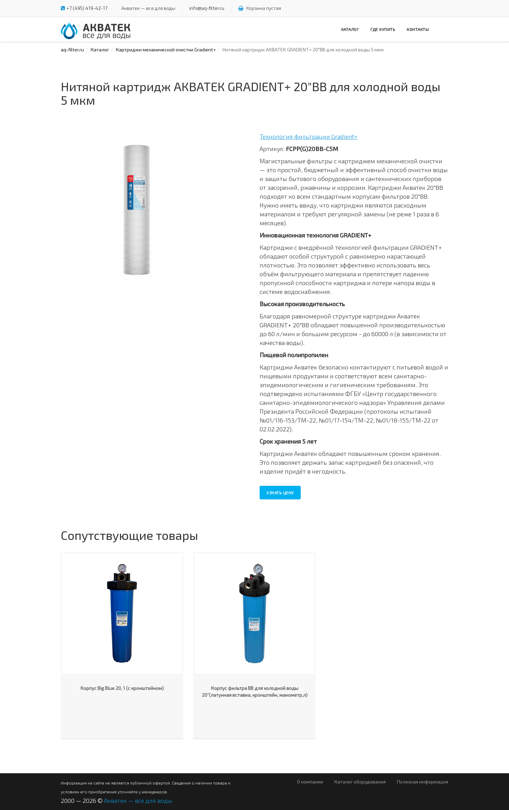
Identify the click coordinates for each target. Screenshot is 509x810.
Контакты (418, 29)
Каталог (350, 29)
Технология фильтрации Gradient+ (309, 136)
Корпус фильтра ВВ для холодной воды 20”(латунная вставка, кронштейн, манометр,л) (255, 691)
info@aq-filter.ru (206, 8)
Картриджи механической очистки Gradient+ (166, 49)
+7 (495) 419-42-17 (87, 8)
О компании (310, 781)
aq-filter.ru (72, 49)
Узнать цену (280, 492)
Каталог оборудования (360, 781)
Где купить (382, 29)
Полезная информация (422, 781)
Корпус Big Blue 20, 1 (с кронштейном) (122, 688)
